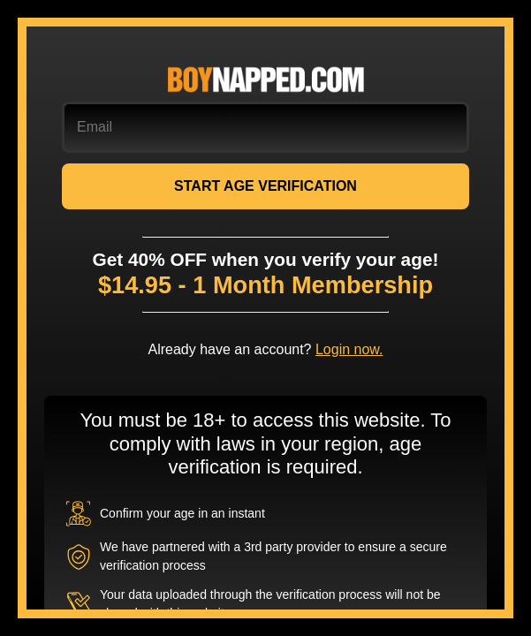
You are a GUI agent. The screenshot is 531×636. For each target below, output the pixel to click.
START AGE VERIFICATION (265, 185)
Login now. (349, 349)
